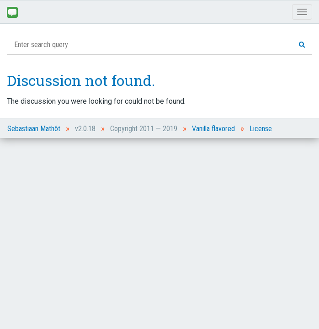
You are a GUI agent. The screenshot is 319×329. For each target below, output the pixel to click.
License (261, 128)
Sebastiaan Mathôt (33, 128)
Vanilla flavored (213, 128)
